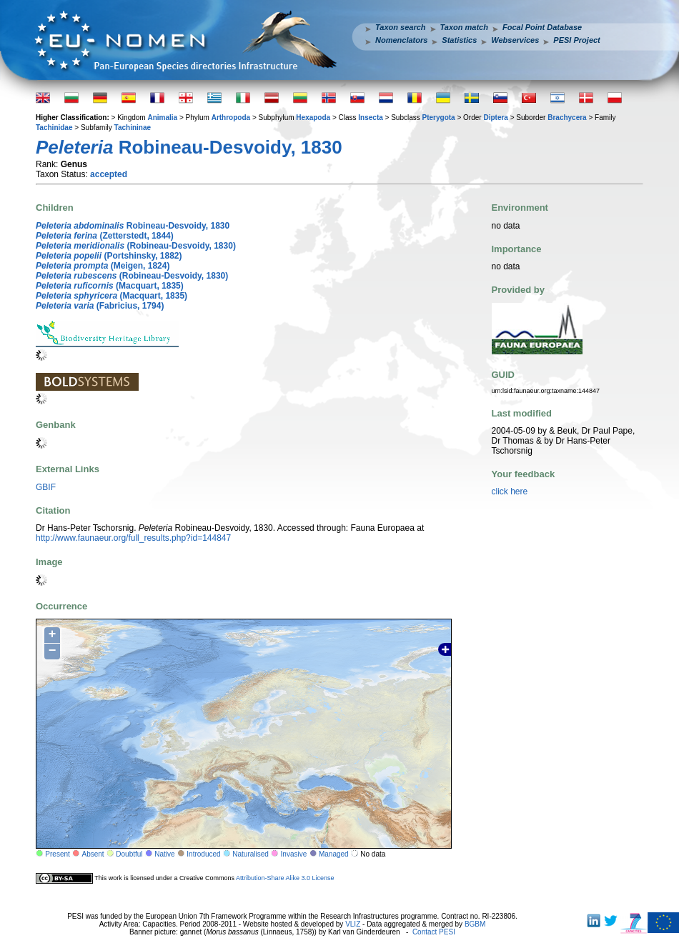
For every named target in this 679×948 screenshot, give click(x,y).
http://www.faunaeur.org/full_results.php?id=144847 (133, 538)
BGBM (475, 924)
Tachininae (133, 127)
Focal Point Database (542, 27)
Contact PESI (433, 932)
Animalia (162, 117)
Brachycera (566, 117)
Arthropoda (231, 117)
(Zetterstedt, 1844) (105, 236)
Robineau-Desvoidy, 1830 (132, 226)
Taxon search (400, 27)
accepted (108, 174)
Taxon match (464, 27)
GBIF (46, 487)
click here (510, 492)
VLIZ (352, 924)
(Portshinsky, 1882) (109, 256)
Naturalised (250, 854)
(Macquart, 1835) (110, 286)
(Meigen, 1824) (102, 266)
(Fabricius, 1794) (100, 306)
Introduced (203, 854)
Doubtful (129, 854)
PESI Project (576, 40)
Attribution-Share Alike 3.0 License (285, 878)
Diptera (495, 117)
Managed (334, 854)
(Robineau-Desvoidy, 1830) (136, 246)
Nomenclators (401, 40)
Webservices (515, 40)
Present (57, 854)
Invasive (294, 854)
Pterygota (438, 117)
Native (164, 854)
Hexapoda (313, 117)
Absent (93, 854)
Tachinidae (54, 127)
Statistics (459, 40)
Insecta (370, 117)
